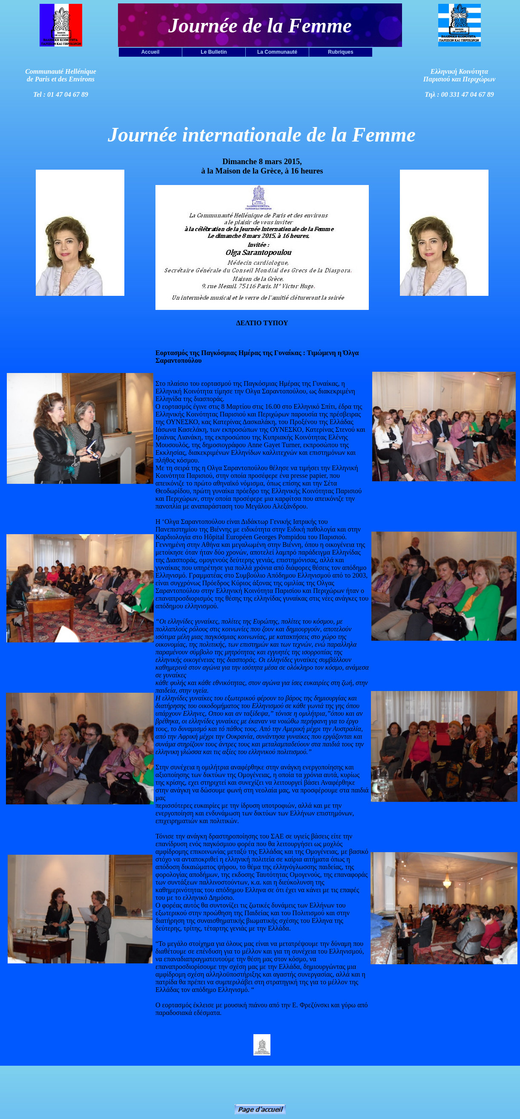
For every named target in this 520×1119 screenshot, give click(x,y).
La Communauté (277, 52)
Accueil (150, 52)
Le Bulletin (214, 52)
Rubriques (340, 52)
